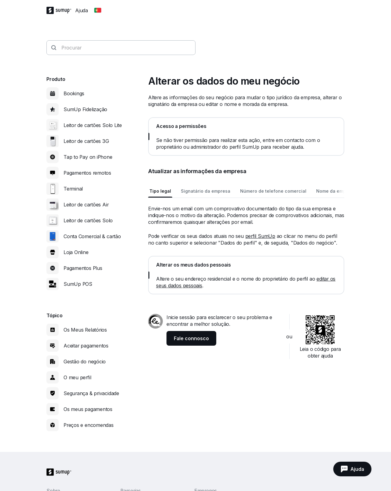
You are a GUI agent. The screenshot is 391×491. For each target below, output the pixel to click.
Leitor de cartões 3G (86, 141)
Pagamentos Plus (83, 268)
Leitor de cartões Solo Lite (93, 125)
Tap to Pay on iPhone (88, 157)
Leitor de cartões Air (86, 205)
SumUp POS (78, 284)
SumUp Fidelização (85, 109)
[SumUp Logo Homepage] (60, 10)
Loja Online (76, 252)
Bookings (74, 93)
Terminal (73, 189)
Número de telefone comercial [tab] (273, 191)
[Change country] (97, 10)
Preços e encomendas (89, 425)
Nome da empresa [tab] (336, 191)
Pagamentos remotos (87, 173)
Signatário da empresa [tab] (205, 191)
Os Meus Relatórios (85, 330)
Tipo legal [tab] (160, 191)
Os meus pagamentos (88, 409)
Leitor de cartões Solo (88, 220)
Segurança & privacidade (91, 393)
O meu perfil (77, 377)
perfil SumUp (260, 236)
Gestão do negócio (85, 361)
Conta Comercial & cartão (92, 236)
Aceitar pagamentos (86, 346)
